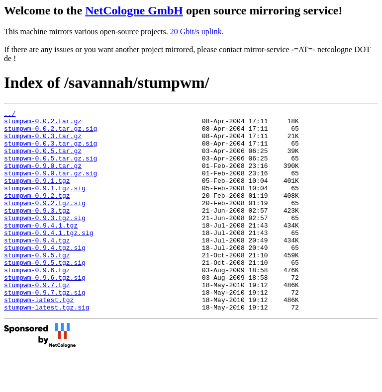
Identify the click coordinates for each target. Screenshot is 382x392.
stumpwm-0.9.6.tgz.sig (45, 311)
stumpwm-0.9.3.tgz (37, 231)
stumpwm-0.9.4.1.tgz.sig (48, 257)
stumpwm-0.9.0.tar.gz (43, 177)
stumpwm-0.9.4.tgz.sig (45, 275)
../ (9, 114)
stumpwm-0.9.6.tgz (37, 302)
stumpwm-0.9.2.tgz (37, 213)
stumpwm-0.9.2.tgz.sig (45, 222)
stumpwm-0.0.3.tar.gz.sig (50, 150)
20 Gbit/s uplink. (197, 31)
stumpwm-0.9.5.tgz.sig (45, 293)
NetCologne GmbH (134, 10)
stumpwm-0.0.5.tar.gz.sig (50, 168)
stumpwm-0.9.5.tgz (37, 284)
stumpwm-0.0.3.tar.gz (43, 141)
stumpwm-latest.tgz (39, 338)
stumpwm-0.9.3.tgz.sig (45, 239)
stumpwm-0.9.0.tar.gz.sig (50, 186)
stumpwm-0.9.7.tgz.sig (45, 329)
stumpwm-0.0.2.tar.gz (43, 123)
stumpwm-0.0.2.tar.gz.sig (50, 132)
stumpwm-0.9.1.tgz (37, 195)
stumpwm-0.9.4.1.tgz (41, 248)
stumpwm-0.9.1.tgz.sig (45, 204)
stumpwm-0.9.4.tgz (37, 266)
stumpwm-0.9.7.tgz (37, 320)
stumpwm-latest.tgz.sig (47, 347)
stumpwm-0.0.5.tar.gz (43, 159)
